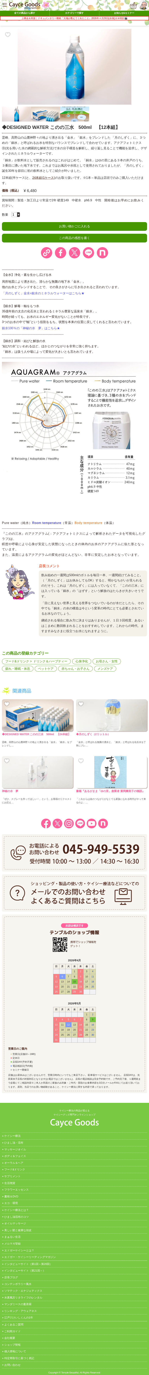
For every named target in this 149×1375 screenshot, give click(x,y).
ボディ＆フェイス (15, 1156)
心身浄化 (81, 661)
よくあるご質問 (13, 1324)
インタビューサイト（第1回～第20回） (28, 1264)
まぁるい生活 (12, 1236)
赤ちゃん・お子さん (75, 668)
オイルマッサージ (15, 1223)
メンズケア (105, 668)
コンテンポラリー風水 (17, 1284)
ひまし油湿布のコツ (16, 1216)
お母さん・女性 (107, 661)
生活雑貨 (9, 1183)
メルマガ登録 (12, 1243)
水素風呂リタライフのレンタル (23, 1297)
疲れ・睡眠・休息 (17, 668)
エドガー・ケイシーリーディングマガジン (30, 1257)
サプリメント (12, 1176)
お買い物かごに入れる (74, 226)
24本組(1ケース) (43, 177)
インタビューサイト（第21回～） (24, 1270)
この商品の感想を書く (74, 238)
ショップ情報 (12, 1344)
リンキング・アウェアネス (20, 1310)
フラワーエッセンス (16, 1189)
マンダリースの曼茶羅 (17, 1304)
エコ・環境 (11, 1203)
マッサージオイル (15, 1149)
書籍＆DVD (11, 1196)
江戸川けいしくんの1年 (18, 1317)
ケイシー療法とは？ (16, 1210)
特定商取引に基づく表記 (19, 1358)
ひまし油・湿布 (13, 1142)
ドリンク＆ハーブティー (50, 661)
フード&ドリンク (17, 661)
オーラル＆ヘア (13, 1162)
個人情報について (15, 1351)
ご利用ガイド (12, 1331)
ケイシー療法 (12, 1135)
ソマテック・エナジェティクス (23, 1290)
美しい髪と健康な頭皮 (17, 1230)
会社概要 (9, 1337)
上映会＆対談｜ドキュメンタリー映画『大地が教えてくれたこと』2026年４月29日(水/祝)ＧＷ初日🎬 (74, 18)
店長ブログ (11, 1277)
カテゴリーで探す (74, 13)
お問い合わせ (12, 1364)
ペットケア (46, 668)
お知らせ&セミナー (124, 13)
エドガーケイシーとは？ (19, 1250)
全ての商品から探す (24, 13)
